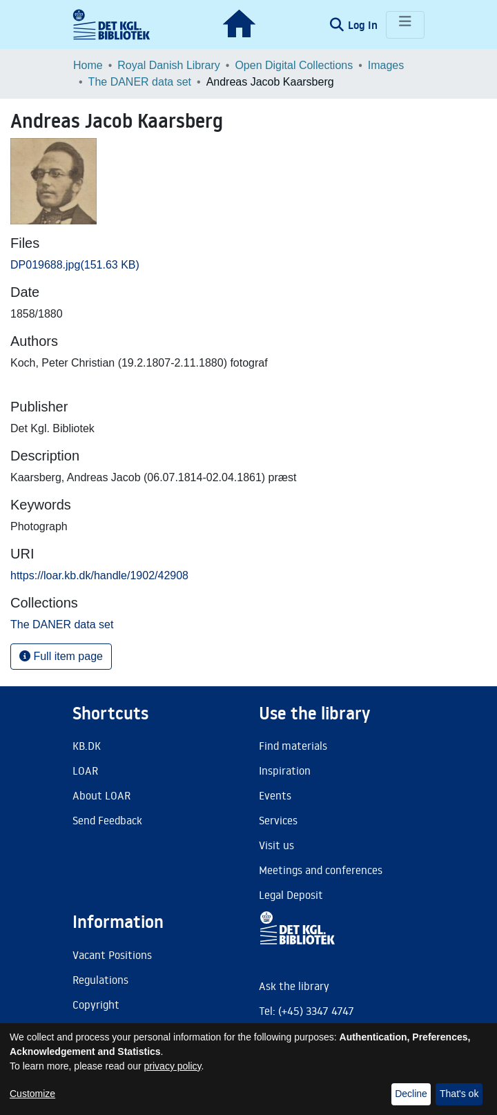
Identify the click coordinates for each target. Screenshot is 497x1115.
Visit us (276, 845)
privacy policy (173, 1066)
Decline (411, 1093)
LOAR (85, 770)
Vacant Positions (112, 955)
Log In (364, 24)
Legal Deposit (291, 895)
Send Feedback (107, 820)
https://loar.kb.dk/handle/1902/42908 (99, 575)
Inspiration (285, 770)
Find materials (293, 746)
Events (275, 795)
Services (278, 820)
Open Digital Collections (294, 65)
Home (88, 65)
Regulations (100, 980)
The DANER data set (139, 82)
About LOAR (101, 795)
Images (386, 65)
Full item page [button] (61, 656)
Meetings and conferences (320, 870)
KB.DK (86, 746)
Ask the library (294, 986)
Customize (32, 1093)
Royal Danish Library (168, 65)
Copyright (95, 1004)
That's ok (459, 1093)
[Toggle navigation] (405, 25)
